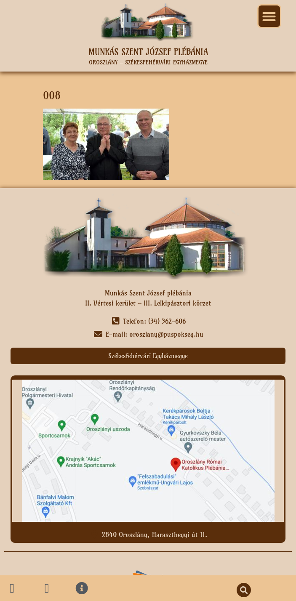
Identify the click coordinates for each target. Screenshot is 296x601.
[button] (269, 16)
